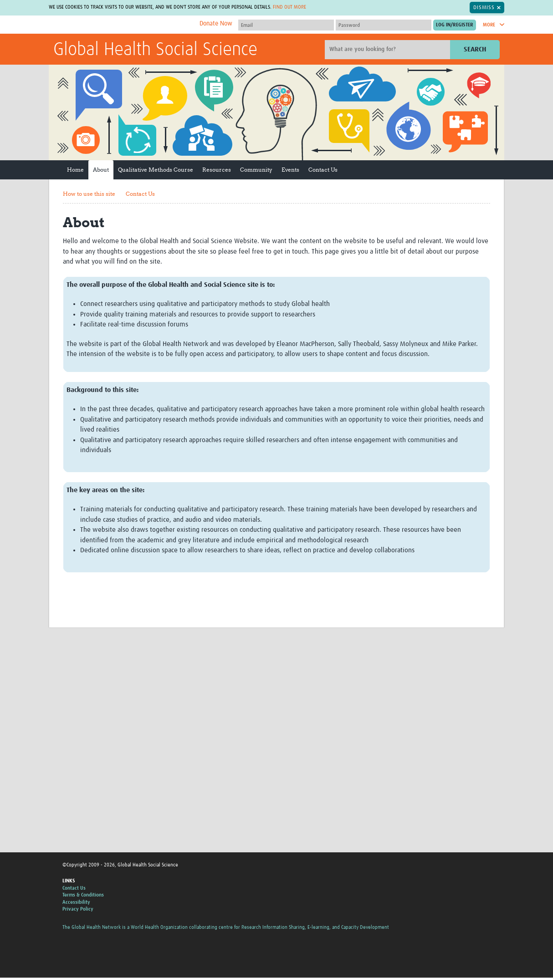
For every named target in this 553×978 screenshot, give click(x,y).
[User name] (286, 25)
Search (475, 49)
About (101, 170)
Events (290, 170)
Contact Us (323, 170)
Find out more (304, 7)
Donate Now (216, 24)
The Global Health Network (121, 25)
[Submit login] (454, 25)
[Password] (383, 25)
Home (75, 170)
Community (256, 170)
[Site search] (388, 50)
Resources (216, 170)
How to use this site (89, 194)
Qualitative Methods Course (155, 170)
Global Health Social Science (155, 50)
